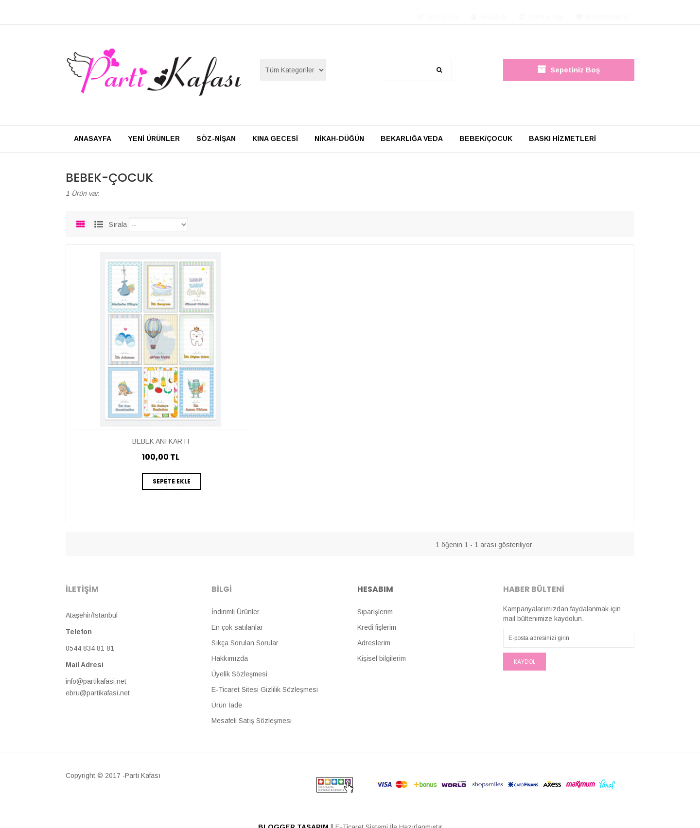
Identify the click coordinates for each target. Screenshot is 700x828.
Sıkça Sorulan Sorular (245, 643)
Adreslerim (373, 643)
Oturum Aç (438, 12)
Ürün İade (226, 705)
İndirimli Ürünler (235, 612)
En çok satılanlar (237, 627)
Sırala (118, 224)
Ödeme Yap (541, 12)
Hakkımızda (229, 658)
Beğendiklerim (602, 12)
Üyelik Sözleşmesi (239, 674)
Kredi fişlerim (376, 627)
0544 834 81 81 (90, 648)
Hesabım (489, 12)
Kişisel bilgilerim (381, 658)
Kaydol (524, 661)
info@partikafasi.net (96, 681)
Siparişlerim (375, 612)
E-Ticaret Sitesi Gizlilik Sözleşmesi (264, 689)
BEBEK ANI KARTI (160, 441)
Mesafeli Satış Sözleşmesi (251, 720)
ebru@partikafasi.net (98, 693)
